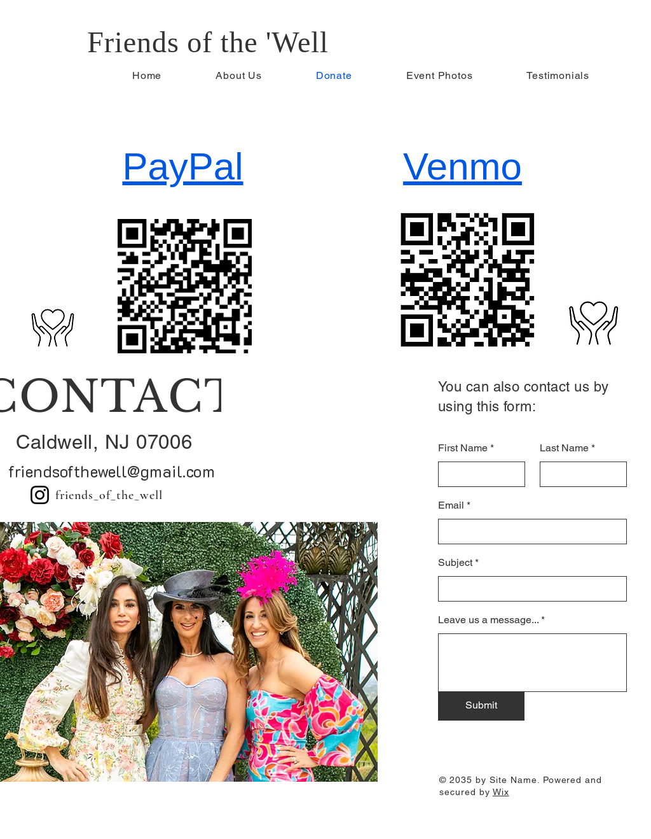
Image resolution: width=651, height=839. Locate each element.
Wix (501, 792)
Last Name (564, 448)
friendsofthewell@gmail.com (111, 471)
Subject (455, 563)
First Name (463, 448)
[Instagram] (39, 495)
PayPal (182, 166)
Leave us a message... (488, 620)
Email (451, 505)
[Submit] (481, 706)
